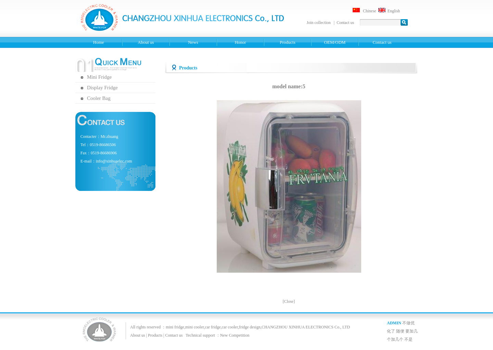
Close (288, 301)
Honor (240, 42)
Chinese (369, 11)
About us (146, 42)
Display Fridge (102, 87)
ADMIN (394, 323)
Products (287, 42)
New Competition (235, 335)
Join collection (319, 22)
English (394, 11)
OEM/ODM (335, 42)
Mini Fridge (99, 77)
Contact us (345, 22)
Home (98, 42)
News (193, 42)
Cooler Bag (99, 98)
